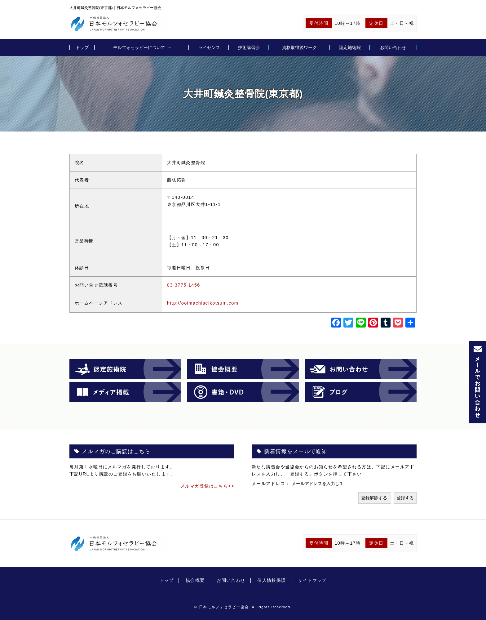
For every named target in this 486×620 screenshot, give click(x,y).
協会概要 (195, 580)
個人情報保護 (271, 580)
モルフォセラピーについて (139, 47)
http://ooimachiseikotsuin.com (203, 303)
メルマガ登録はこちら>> (207, 486)
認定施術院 (350, 47)
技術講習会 (249, 47)
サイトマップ (312, 580)
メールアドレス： (272, 483)
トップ (82, 47)
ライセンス (209, 47)
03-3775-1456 (183, 285)
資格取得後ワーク (299, 47)
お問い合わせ (393, 47)
